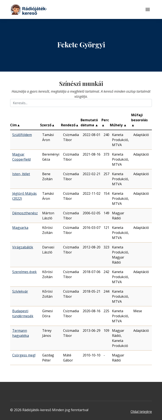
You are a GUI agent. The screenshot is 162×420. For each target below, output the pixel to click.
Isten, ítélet (21, 174)
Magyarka (20, 227)
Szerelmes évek (24, 271)
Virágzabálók (22, 247)
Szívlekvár (20, 291)
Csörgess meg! (23, 355)
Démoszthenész (25, 213)
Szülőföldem (22, 134)
